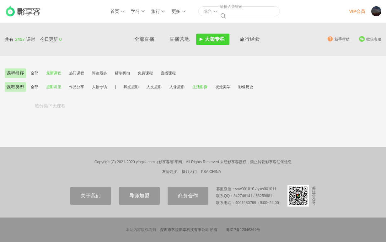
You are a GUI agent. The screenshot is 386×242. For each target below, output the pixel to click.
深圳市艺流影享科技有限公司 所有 (188, 230)
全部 (34, 73)
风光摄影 (131, 87)
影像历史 (245, 87)
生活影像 (199, 87)
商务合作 (188, 195)
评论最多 (99, 73)
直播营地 (179, 39)
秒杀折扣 (122, 73)
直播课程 (168, 73)
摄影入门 (189, 171)
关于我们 (91, 195)
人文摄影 (154, 87)
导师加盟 (139, 195)
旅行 (155, 11)
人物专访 (99, 87)
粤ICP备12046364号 (243, 230)
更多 (176, 11)
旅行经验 (250, 39)
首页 (114, 11)
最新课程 (53, 73)
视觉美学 (222, 87)
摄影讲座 (53, 87)
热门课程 (76, 73)
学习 (135, 11)
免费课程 (145, 73)
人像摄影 (177, 87)
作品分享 (76, 87)
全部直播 (144, 39)
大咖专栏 (215, 39)
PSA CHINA (211, 171)
